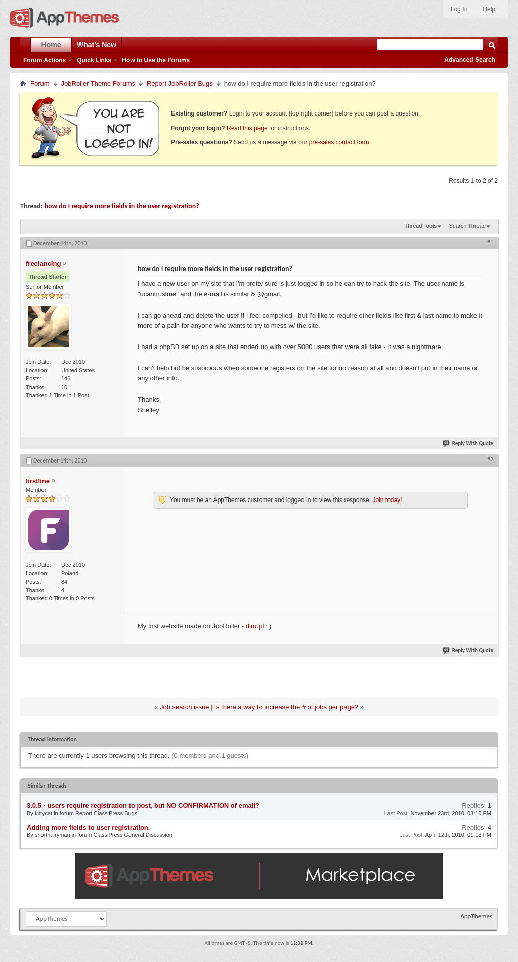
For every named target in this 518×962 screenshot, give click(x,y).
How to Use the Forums (156, 60)
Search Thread (467, 226)
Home (51, 45)
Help (489, 9)
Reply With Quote (468, 443)
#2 (490, 459)
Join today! (387, 500)
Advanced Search (469, 59)
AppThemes (476, 916)
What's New (96, 45)
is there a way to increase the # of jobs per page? (286, 707)
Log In (459, 9)
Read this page (247, 128)
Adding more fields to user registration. (88, 827)
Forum (40, 83)
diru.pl (255, 626)
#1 (490, 242)
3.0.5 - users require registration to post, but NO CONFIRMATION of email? (143, 806)
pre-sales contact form (339, 142)
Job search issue (184, 707)
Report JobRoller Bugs (180, 83)
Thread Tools (421, 226)
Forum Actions (44, 60)
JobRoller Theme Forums (98, 83)
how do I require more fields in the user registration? (122, 206)
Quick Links (94, 60)
